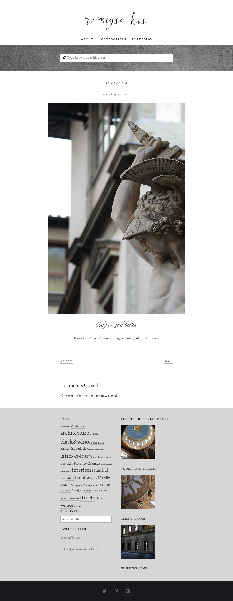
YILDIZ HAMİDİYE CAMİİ (138, 469)
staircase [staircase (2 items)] (64, 498)
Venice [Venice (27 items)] (66, 505)
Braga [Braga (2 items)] (101, 442)
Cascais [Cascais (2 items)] (90, 449)
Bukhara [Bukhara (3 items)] (64, 449)
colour (139, 338)
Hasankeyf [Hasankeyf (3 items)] (65, 471)
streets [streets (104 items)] (87, 497)
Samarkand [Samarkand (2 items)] (65, 490)
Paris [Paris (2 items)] (73, 485)
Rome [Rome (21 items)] (104, 485)
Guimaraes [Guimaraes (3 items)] (106, 464)
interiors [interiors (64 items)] (81, 470)
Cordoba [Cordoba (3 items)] (96, 457)
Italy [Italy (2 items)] (62, 478)
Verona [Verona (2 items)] (77, 506)
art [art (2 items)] (91, 434)
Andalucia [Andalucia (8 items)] (78, 426)
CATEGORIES (112, 39)
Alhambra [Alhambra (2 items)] (65, 426)
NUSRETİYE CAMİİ (134, 568)
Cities (92, 338)
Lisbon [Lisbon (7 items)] (69, 478)
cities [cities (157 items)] (66, 456)
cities (129, 338)
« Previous (66, 361)
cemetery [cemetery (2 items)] (99, 449)
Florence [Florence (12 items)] (80, 463)
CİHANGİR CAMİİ (133, 519)
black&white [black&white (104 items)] (75, 442)
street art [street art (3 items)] (74, 498)
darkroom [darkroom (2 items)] (106, 457)
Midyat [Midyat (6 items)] (65, 485)
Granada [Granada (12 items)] (93, 463)
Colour (103, 338)
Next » (168, 361)
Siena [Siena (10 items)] (96, 490)
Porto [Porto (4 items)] (86, 485)
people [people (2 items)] (79, 485)
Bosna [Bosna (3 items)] (94, 442)
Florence (152, 338)
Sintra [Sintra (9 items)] (105, 490)
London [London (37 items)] (83, 477)
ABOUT (87, 39)
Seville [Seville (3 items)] (87, 490)
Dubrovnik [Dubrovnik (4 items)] (66, 464)
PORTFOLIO (142, 39)
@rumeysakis (77, 549)
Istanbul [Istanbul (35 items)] (100, 470)
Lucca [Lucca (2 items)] (94, 478)
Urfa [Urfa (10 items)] (98, 498)
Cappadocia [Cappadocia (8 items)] (78, 448)
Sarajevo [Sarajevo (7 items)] (77, 490)
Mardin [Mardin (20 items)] (104, 478)
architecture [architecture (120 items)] (74, 433)
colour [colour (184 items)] (82, 455)
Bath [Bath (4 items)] (96, 434)
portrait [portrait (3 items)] (94, 485)
